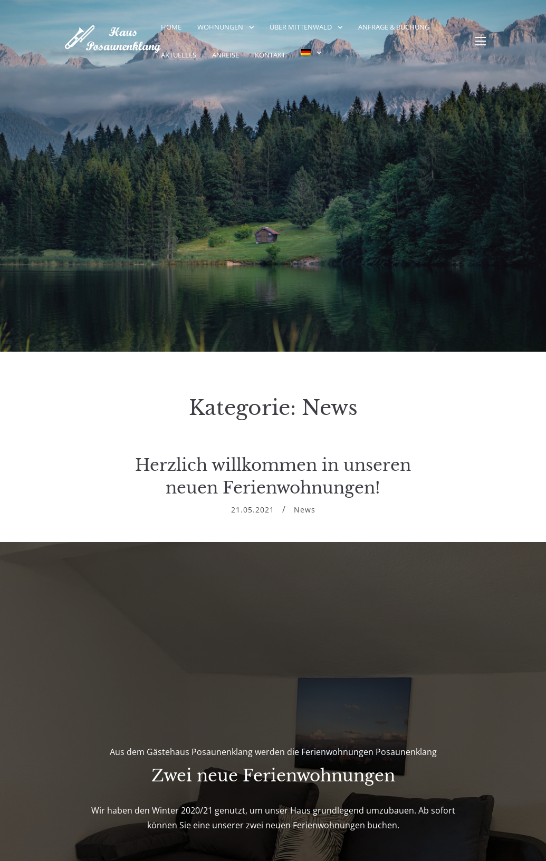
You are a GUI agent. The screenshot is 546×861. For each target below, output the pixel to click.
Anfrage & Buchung (393, 27)
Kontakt (270, 55)
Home (171, 27)
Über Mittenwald (301, 27)
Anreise (225, 55)
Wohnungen (220, 27)
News (304, 510)
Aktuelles (178, 55)
